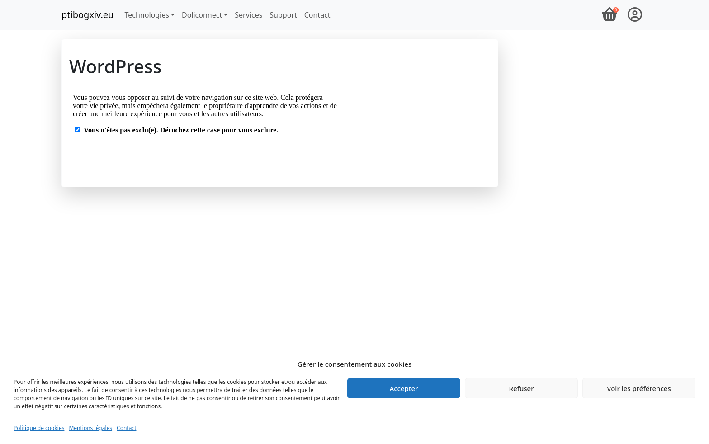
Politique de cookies (39, 428)
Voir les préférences (639, 388)
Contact (126, 428)
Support (283, 15)
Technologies (146, 15)
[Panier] (609, 15)
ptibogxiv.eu (87, 15)
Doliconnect (202, 15)
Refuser (521, 388)
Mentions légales (90, 428)
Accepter (403, 388)
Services (248, 15)
